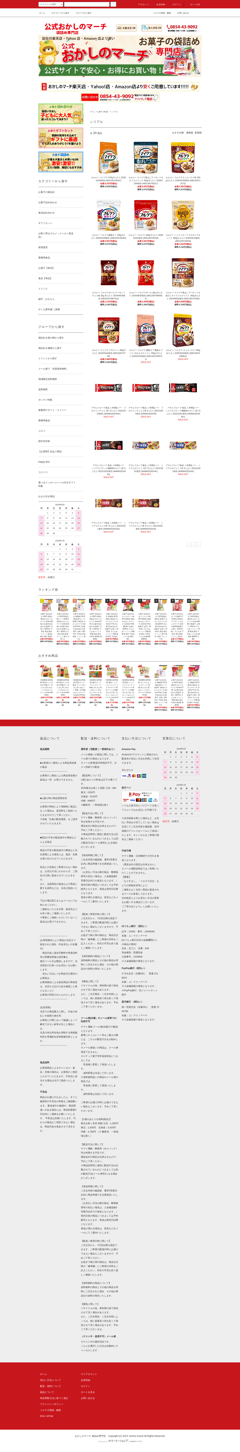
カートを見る (88, 1392)
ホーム (42, 13)
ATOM (50, 1416)
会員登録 (158, 4)
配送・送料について (50, 1386)
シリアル (114, 112)
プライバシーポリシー (51, 1404)
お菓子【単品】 (103, 112)
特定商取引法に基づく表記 (54, 1398)
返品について (47, 1392)
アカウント (141, 4)
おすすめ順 (178, 132)
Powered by (120, 1441)
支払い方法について (50, 1380)
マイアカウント (89, 1374)
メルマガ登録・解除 (160, 13)
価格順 (189, 132)
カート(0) (193, 4)
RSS (42, 1416)
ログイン (174, 4)
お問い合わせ (181, 13)
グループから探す (82, 13)
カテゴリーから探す (58, 13)
